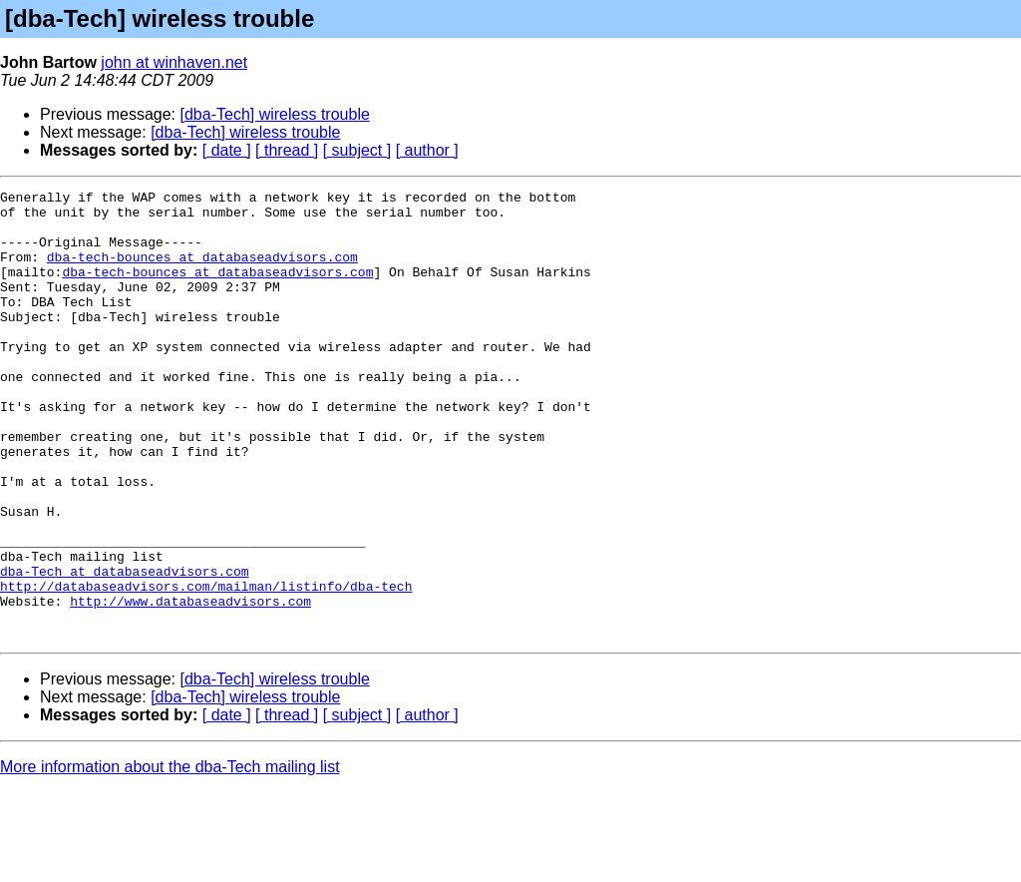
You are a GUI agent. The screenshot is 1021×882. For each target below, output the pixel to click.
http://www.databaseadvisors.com (190, 684)
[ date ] (226, 150)
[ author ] (427, 150)
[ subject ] (357, 150)
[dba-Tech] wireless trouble (275, 114)
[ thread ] (286, 150)
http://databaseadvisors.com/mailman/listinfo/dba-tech (206, 666)
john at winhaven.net (174, 62)
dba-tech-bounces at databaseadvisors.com (202, 271)
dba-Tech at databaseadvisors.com (124, 649)
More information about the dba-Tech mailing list (170, 856)
